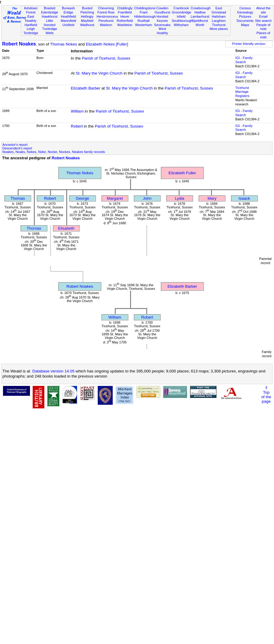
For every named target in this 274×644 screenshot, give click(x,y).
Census (245, 8)
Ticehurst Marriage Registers (242, 92)
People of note (263, 27)
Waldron (106, 25)
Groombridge (181, 12)
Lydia (179, 198)
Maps (245, 25)
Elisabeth (66, 228)
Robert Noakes (19, 43)
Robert (77, 126)
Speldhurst (200, 20)
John (147, 198)
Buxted (87, 8)
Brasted (49, 8)
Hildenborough (145, 16)
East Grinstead (219, 10)
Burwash (68, 8)
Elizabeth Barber (85, 88)
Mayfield (87, 20)
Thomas (17, 198)
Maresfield (68, 20)
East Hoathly (31, 18)
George (82, 198)
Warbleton (124, 25)
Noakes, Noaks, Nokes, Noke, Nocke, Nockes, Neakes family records (53, 152)
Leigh (31, 29)
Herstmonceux (107, 16)
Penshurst (105, 20)
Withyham (181, 25)
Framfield (125, 12)
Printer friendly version (249, 44)
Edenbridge (49, 12)
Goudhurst (162, 12)
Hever (124, 16)
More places (219, 29)
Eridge (68, 12)
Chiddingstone (145, 8)
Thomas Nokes (63, 44)
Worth (199, 25)
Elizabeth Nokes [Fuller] (107, 44)
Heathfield (68, 16)
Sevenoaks (162, 25)
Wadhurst (87, 25)
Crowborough (201, 8)
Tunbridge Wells (49, 31)
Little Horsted (49, 23)
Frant (143, 12)
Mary (211, 198)
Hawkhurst (49, 16)
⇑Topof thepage (266, 395)
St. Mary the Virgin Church (99, 73)
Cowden (162, 8)
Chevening (106, 8)
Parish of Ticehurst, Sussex (106, 58)
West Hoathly (162, 31)
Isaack (244, 198)
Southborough (182, 20)
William (77, 111)
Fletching (87, 12)
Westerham (143, 25)
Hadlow (199, 12)
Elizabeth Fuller (182, 173)
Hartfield (31, 25)
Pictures (245, 16)
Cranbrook (181, 8)
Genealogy (245, 12)
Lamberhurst (200, 16)
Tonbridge (30, 33)
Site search (263, 20)
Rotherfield (125, 20)
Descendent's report (17, 148)
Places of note (263, 35)
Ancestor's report (15, 144)
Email (263, 16)
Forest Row (106, 12)
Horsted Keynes (162, 18)
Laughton (219, 20)
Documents (245, 20)
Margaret (115, 198)
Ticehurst (218, 25)
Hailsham (219, 16)
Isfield (181, 16)
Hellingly (87, 16)
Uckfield (68, 25)
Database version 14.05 (53, 371)
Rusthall (144, 20)
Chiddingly (125, 8)
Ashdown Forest (31, 10)
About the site (263, 10)
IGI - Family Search (243, 60)
